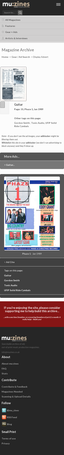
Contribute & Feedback (14, 386)
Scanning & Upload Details (16, 396)
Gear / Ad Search (21, 56)
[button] (12, 12)
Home (5, 56)
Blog (7, 424)
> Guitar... (9, 164)
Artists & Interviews (15, 38)
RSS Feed (9, 417)
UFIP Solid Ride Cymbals (17, 290)
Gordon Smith (22, 122)
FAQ (4, 368)
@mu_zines (10, 410)
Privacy (6, 443)
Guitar (7, 275)
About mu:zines (10, 363)
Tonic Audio (37, 122)
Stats (5, 373)
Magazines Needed (12, 391)
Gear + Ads (9, 32)
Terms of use (9, 438)
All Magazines (11, 19)
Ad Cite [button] (10, 262)
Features (8, 26)
